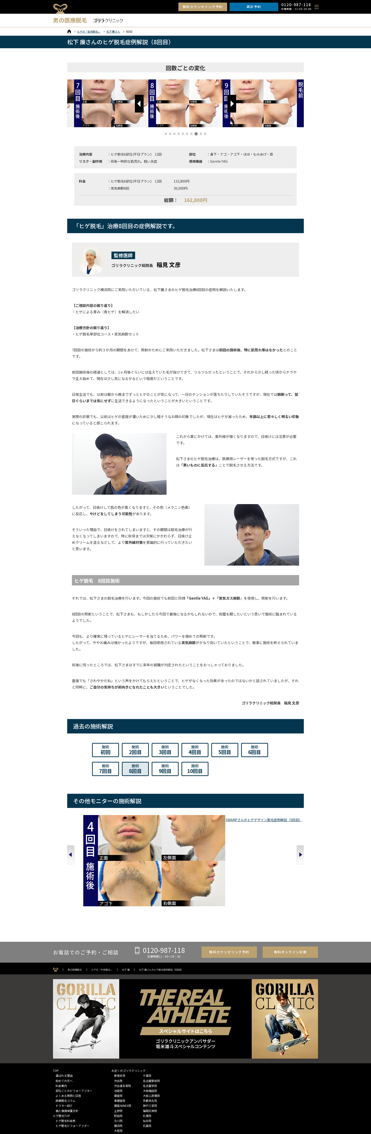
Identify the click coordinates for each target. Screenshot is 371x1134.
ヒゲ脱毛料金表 (65, 1069)
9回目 (165, 769)
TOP (56, 1019)
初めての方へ (64, 1029)
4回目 (195, 750)
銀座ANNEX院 (122, 1054)
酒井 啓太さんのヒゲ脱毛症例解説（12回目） (280, 850)
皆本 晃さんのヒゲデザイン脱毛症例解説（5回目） (138, 850)
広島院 (147, 1074)
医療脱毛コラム (65, 1049)
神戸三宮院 (150, 1054)
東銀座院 (119, 1049)
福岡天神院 (150, 1059)
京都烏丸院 (150, 1049)
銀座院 (118, 1044)
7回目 (105, 769)
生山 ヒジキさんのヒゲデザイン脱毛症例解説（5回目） (185, 850)
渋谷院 (118, 1029)
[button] (139, 104)
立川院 (118, 1069)
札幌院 (147, 1064)
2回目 (135, 750)
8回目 (135, 769)
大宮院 (118, 1079)
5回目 (225, 750)
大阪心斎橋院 (151, 1044)
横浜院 (118, 1074)
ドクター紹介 (64, 1054)
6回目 (254, 750)
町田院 (118, 1064)
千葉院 (147, 1024)
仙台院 (147, 1069)
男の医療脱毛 (75, 918)
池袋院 (118, 1039)
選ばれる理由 (64, 1024)
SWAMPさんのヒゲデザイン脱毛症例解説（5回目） (91, 850)
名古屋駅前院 (151, 1029)
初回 (105, 750)
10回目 (195, 769)
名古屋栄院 (150, 1034)
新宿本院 (119, 1024)
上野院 (118, 1059)
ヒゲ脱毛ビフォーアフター (73, 1074)
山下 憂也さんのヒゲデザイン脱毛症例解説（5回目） (233, 850)
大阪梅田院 (150, 1039)
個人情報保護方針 (67, 1059)
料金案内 (61, 1034)
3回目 (165, 750)
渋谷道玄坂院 (122, 1034)
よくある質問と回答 (68, 1044)
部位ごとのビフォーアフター (74, 1039)
